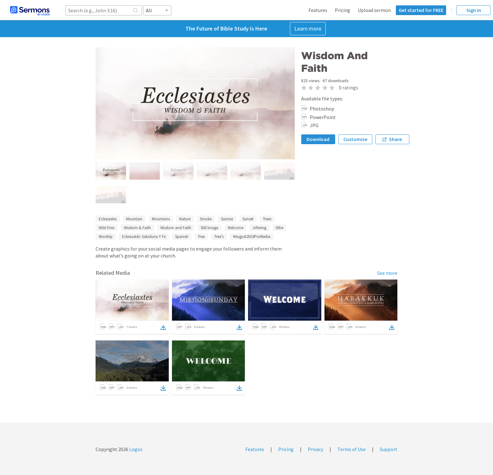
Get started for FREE (421, 10)
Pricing (342, 10)
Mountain (134, 219)
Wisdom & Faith (137, 227)
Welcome (235, 227)
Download (318, 139)
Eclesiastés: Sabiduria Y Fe (144, 236)
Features (317, 10)
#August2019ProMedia (251, 236)
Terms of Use (351, 449)
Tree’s (219, 236)
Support (388, 449)
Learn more (307, 28)
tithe (279, 227)
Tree (201, 236)
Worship (106, 236)
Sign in (473, 10)
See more (387, 273)
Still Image (209, 227)
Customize (355, 139)
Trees (267, 219)
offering (259, 227)
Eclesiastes (108, 219)
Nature (185, 219)
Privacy (315, 449)
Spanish (181, 236)
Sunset (247, 219)
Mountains (161, 219)
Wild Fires (106, 227)
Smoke (206, 219)
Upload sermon (374, 10)
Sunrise (227, 219)
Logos (135, 449)
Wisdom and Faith (175, 227)
